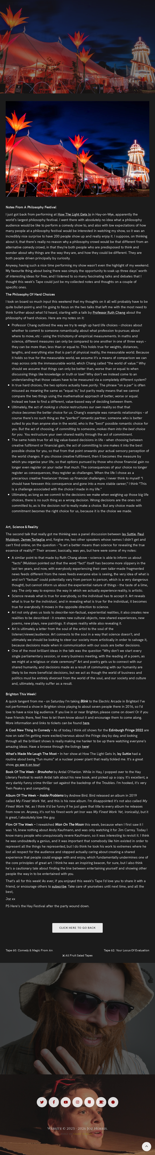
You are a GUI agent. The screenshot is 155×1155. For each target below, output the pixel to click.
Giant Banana (83, 1134)
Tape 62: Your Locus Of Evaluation (126, 950)
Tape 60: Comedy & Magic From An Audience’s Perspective (30, 950)
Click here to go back (77, 927)
